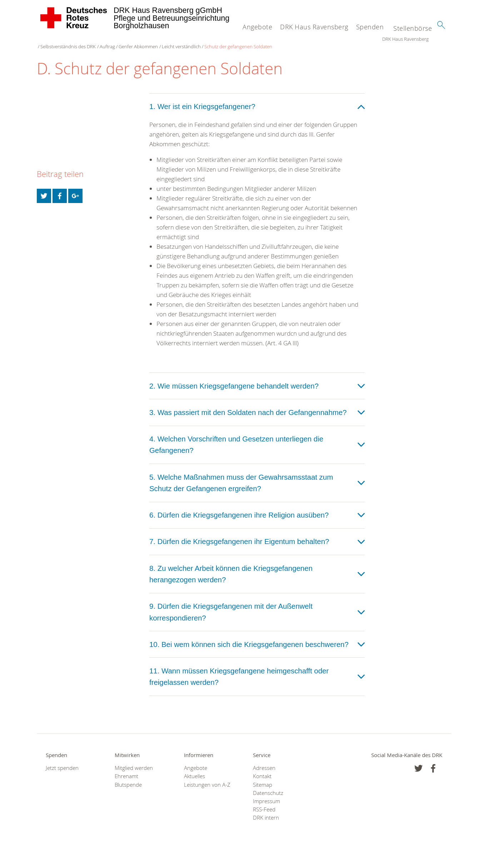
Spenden (370, 27)
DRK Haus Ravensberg (314, 27)
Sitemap (262, 777)
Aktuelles (194, 769)
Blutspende (128, 777)
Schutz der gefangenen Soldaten (285, 39)
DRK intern (266, 810)
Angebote (257, 27)
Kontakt (262, 769)
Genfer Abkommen (184, 39)
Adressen (264, 760)
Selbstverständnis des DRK (114, 39)
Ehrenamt (126, 769)
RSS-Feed (264, 802)
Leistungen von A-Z (207, 777)
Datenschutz (268, 785)
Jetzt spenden (62, 760)
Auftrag (153, 39)
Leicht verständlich (227, 39)
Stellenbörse (412, 28)
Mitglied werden (134, 760)
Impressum (266, 794)
